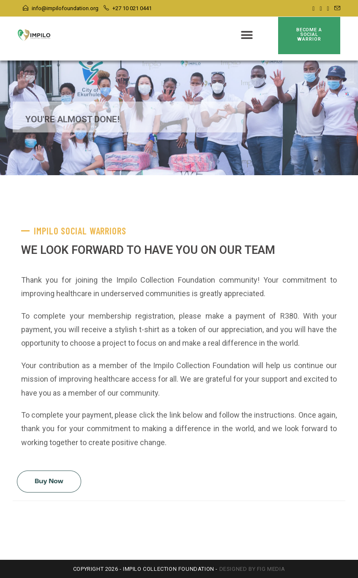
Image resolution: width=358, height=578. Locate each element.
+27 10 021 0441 (132, 8)
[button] (247, 34)
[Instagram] (320, 8)
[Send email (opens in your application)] (336, 8)
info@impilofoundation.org (65, 8)
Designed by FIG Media (252, 569)
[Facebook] (313, 8)
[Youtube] (328, 8)
